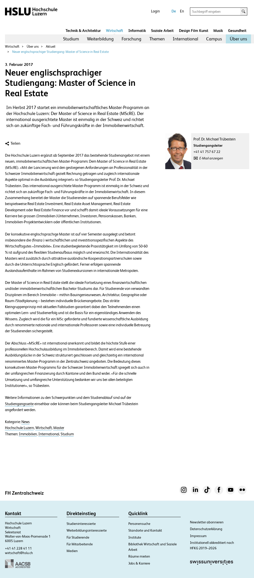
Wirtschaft (114, 30)
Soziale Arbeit (162, 30)
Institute (134, 537)
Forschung (131, 38)
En (182, 11)
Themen (157, 38)
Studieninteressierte (81, 524)
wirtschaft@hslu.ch (19, 553)
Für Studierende (78, 537)
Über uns (238, 38)
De (173, 11)
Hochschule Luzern (19, 428)
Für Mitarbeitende (80, 544)
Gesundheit (237, 30)
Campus (214, 38)
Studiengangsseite (19, 404)
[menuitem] (71, 38)
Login (155, 11)
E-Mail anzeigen (211, 158)
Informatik (137, 30)
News (25, 422)
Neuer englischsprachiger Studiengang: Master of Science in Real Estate (60, 52)
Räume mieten (139, 556)
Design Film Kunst (193, 30)
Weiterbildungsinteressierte (87, 530)
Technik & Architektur (83, 30)
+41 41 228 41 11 (18, 548)
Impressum (198, 536)
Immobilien (28, 434)
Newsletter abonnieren (207, 522)
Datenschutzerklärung (206, 529)
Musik (218, 30)
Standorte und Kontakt (145, 530)
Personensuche (139, 524)
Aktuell (50, 46)
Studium (71, 38)
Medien (72, 551)
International (185, 38)
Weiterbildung (100, 38)
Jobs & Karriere (139, 563)
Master (58, 428)
